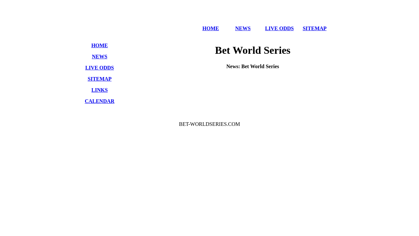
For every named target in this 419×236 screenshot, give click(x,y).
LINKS (99, 90)
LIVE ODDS (279, 28)
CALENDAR (100, 101)
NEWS (242, 28)
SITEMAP (315, 28)
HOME (210, 28)
